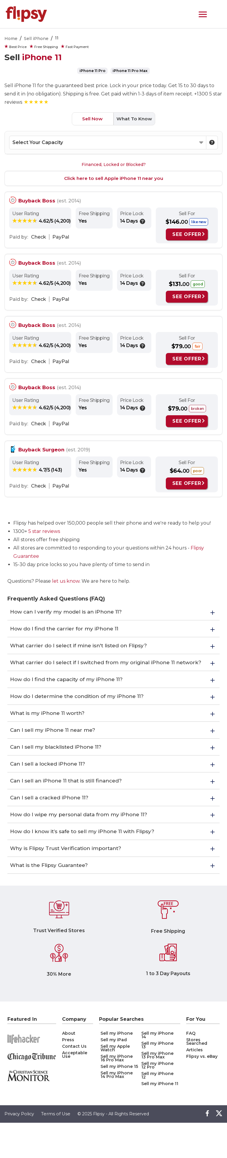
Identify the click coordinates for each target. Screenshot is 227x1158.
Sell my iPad (113, 1075)
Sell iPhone (36, 38)
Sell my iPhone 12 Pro (157, 1100)
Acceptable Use (74, 1089)
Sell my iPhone (116, 1068)
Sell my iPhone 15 (119, 1101)
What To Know (136, 118)
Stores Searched (196, 1076)
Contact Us (74, 1081)
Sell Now (90, 118)
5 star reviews (44, 531)
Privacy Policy (19, 1149)
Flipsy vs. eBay (202, 1091)
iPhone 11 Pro (93, 70)
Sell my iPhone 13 (157, 1080)
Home (10, 38)
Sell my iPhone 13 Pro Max (157, 1090)
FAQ (190, 1068)
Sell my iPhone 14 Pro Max (116, 1110)
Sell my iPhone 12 (157, 1110)
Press (68, 1075)
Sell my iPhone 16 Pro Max (116, 1093)
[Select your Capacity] (107, 142)
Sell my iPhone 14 (157, 1070)
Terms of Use (57, 1149)
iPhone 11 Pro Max (130, 70)
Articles (194, 1085)
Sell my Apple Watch (115, 1083)
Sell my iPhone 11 (159, 1119)
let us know (66, 581)
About (68, 1068)
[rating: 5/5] (36, 101)
